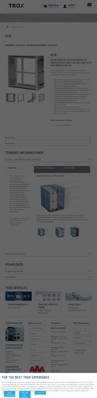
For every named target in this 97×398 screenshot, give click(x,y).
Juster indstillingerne (10, 394)
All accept (40, 393)
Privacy (4, 393)
